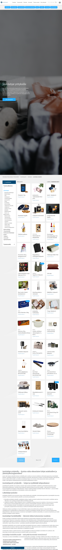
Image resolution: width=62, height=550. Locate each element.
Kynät (37, 7)
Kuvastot (30, 2)
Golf (5, 195)
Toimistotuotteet (8, 220)
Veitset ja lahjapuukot (9, 227)
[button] (9, 187)
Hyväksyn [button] (13, 547)
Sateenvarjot (7, 215)
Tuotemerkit (19, 2)
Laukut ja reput (7, 208)
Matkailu (6, 210)
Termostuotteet (7, 218)
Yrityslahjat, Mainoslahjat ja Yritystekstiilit (11, 176)
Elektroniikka (7, 194)
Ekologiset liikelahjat (9, 192)
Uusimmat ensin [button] (55, 181)
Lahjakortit (6, 207)
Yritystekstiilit (21, 7)
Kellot (5, 201)
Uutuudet (47, 7)
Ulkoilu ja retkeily (8, 223)
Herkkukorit (7, 197)
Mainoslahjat (14, 7)
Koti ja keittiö (7, 204)
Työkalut (6, 221)
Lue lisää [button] (14, 544)
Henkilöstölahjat (8, 198)
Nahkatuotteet (7, 211)
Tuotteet (14, 2)
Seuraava (55, 460)
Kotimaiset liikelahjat (30, 7)
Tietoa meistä (36, 2)
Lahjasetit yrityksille (8, 205)
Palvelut (25, 2)
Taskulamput (7, 217)
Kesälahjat (6, 202)
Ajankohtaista (54, 7)
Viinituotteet (7, 226)
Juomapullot (7, 199)
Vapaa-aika (7, 224)
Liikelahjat (7, 7)
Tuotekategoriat (23, 176)
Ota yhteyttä (43, 2)
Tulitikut (42, 7)
